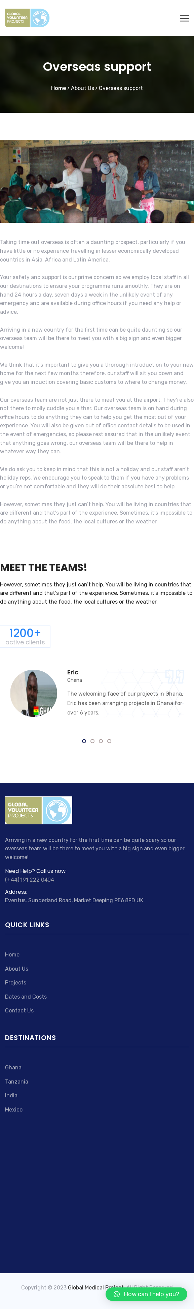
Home (12, 954)
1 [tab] (84, 741)
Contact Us (19, 1010)
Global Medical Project (96, 1287)
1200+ (25, 636)
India (11, 1095)
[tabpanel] (97, 693)
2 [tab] (92, 741)
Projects (15, 982)
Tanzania (16, 1081)
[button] (146, 1294)
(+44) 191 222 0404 (29, 880)
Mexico (14, 1109)
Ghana (13, 1067)
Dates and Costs (26, 997)
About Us (16, 969)
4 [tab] (109, 741)
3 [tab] (101, 741)
